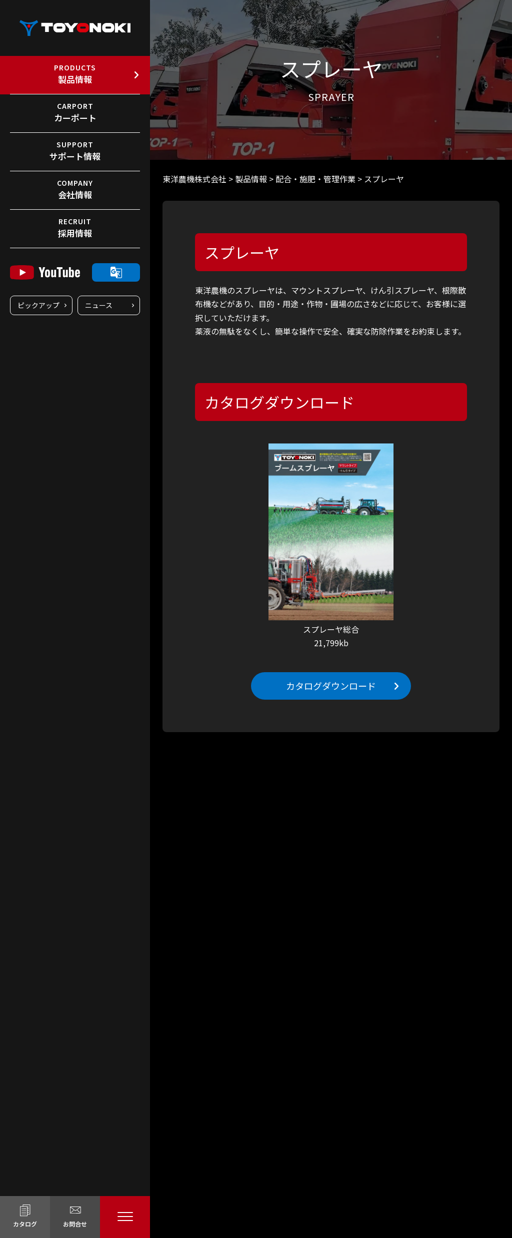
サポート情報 (75, 150)
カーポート (75, 112)
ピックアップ (39, 305)
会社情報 (75, 189)
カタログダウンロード (331, 685)
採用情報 (75, 227)
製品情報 (75, 73)
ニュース (98, 305)
